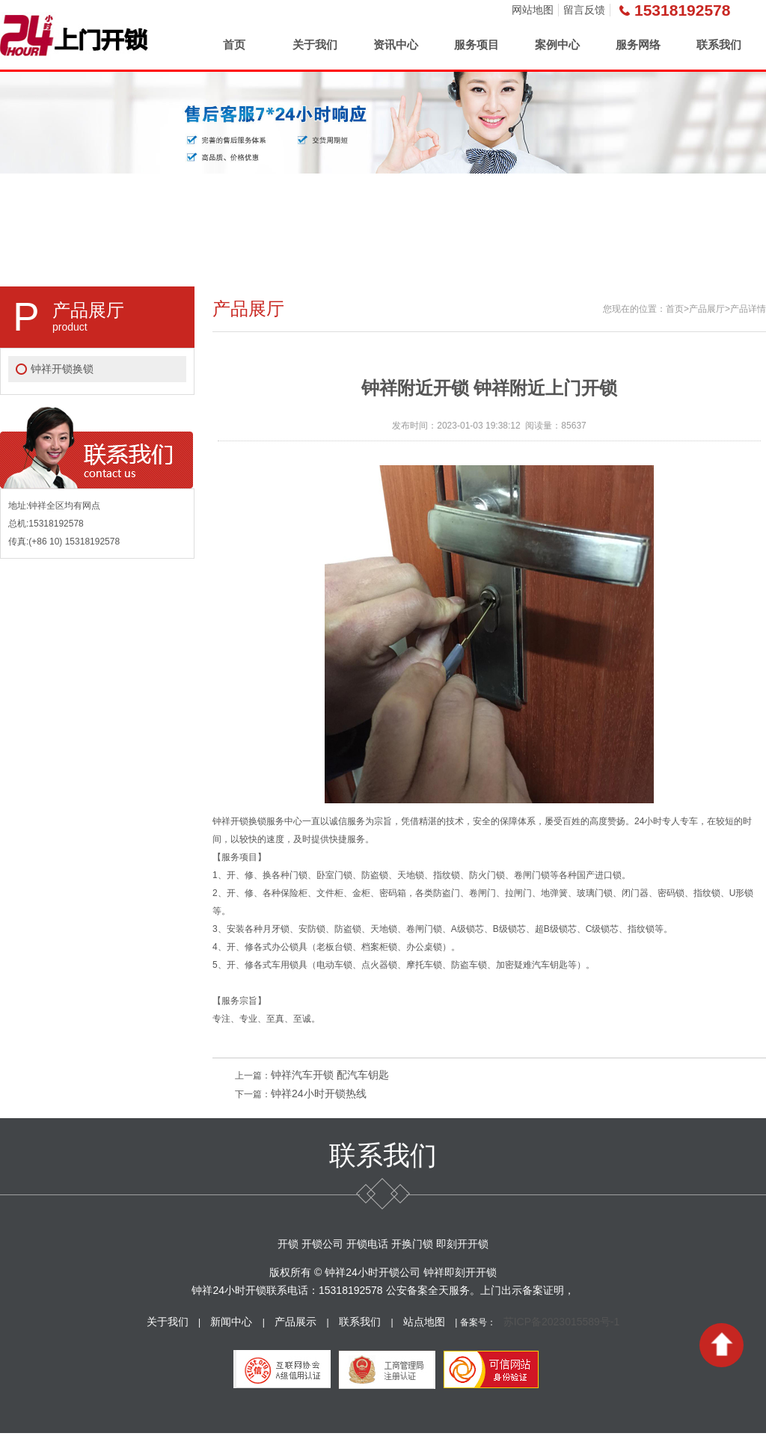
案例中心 (557, 44)
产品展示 (295, 1322)
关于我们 (314, 44)
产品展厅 (707, 309)
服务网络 (638, 44)
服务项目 (476, 44)
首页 (234, 44)
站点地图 (424, 1322)
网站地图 (533, 10)
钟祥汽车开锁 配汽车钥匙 (330, 1075)
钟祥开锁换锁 (62, 369)
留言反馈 (584, 10)
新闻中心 (231, 1322)
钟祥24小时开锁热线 (319, 1093)
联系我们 (718, 44)
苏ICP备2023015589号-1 (561, 1322)
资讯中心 (395, 44)
